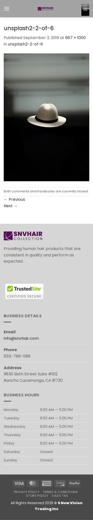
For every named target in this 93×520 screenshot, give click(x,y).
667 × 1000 (75, 38)
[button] (7, 8)
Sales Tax (60, 496)
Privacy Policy (27, 492)
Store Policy (37, 496)
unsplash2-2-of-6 (25, 44)
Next (11, 206)
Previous (14, 199)
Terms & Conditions (60, 492)
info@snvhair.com (21, 338)
